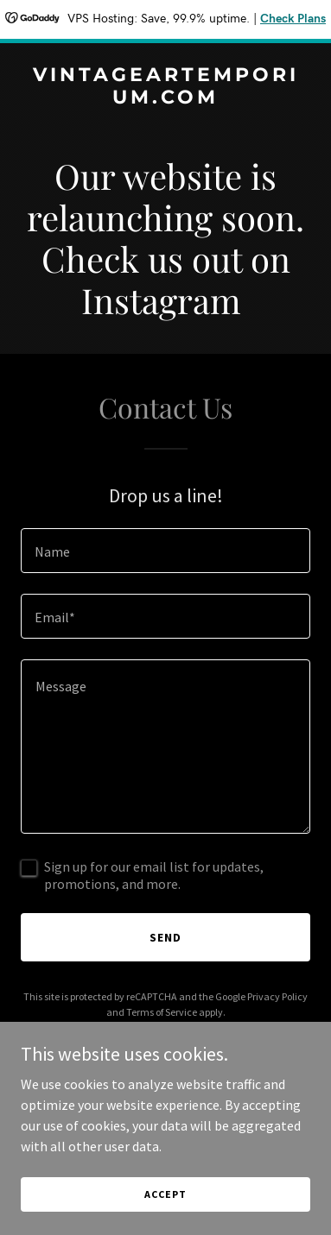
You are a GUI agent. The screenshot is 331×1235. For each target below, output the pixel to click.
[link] (165, 98)
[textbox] (165, 550)
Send (165, 937)
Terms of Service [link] (161, 1011)
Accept (165, 1194)
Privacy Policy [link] (277, 996)
